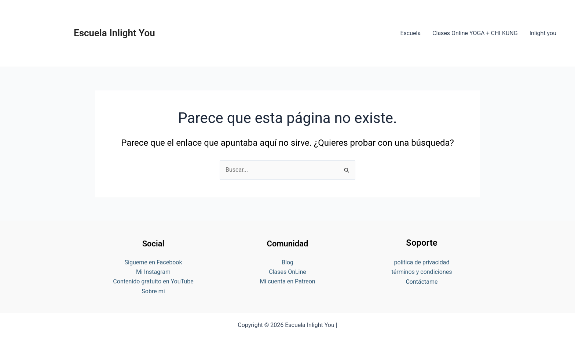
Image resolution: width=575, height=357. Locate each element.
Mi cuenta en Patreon (287, 281)
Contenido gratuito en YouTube (153, 281)
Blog (287, 262)
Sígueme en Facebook (153, 262)
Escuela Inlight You (114, 32)
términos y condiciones (421, 271)
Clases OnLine (287, 271)
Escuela (410, 33)
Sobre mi (153, 291)
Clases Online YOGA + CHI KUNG (475, 33)
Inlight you (543, 33)
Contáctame (421, 281)
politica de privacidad (421, 262)
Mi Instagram (153, 271)
